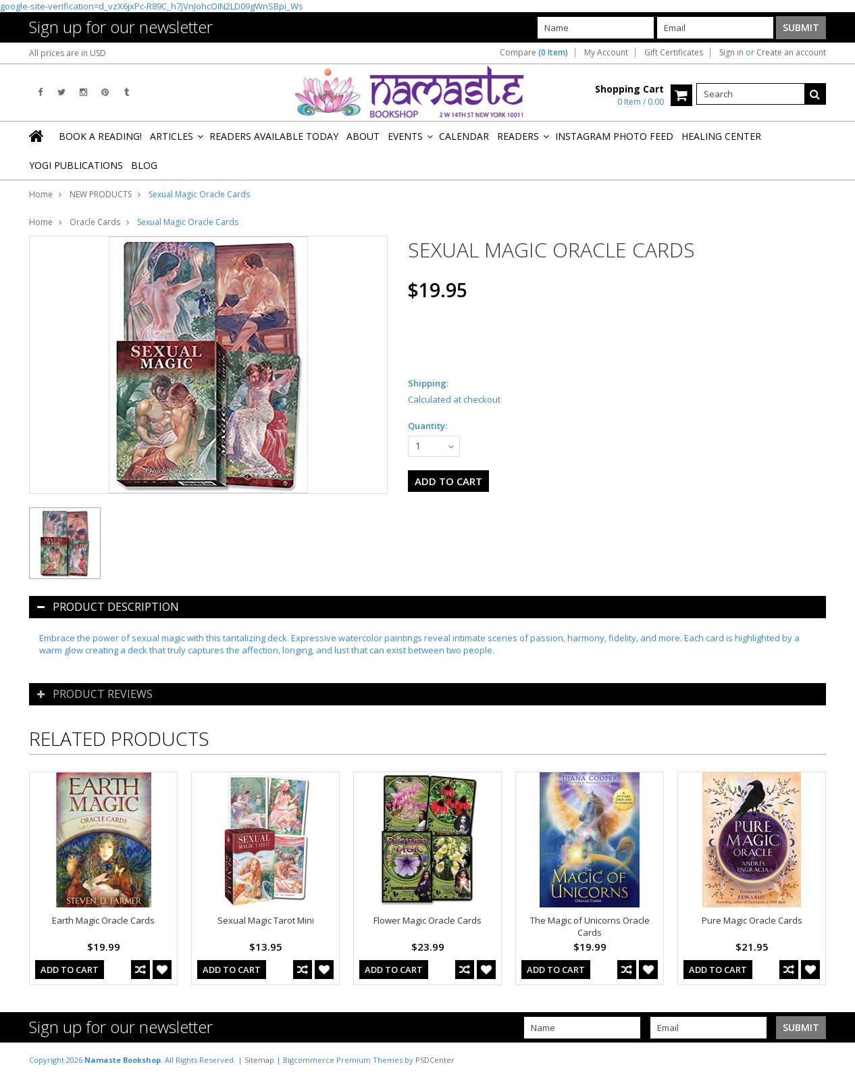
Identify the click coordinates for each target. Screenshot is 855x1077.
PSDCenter (435, 1060)
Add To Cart (70, 969)
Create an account (791, 52)
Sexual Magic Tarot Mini (265, 920)
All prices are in (67, 53)
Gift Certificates (673, 52)
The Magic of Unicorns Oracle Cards (590, 926)
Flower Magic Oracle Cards (427, 920)
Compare (534, 52)
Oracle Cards (95, 222)
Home (41, 194)
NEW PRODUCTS (101, 194)
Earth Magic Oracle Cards (103, 920)
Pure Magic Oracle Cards (752, 920)
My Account (606, 52)
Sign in (731, 52)
